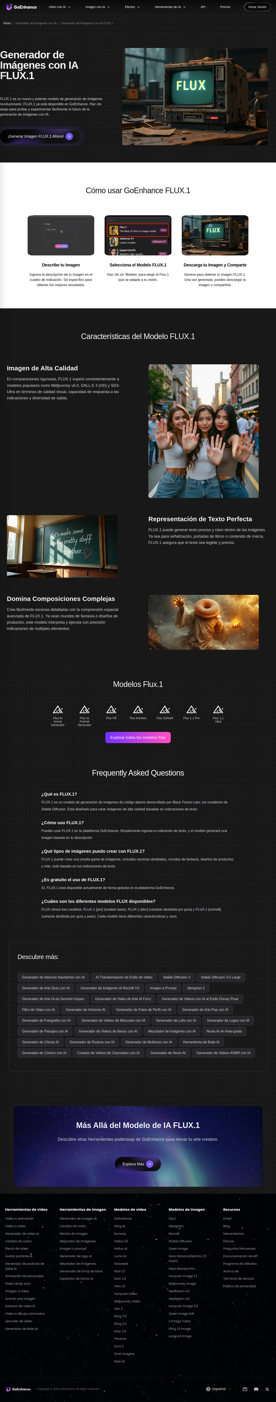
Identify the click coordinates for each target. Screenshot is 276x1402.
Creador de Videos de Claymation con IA (108, 1053)
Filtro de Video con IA (38, 1010)
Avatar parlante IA (19, 1256)
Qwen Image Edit (181, 1313)
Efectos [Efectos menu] (132, 7)
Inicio (7, 23)
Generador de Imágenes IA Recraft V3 (109, 988)
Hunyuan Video (125, 1294)
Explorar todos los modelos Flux (138, 737)
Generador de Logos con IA (228, 1020)
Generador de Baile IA (21, 1329)
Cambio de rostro (18, 1241)
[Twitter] (267, 1389)
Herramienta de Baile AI (201, 1042)
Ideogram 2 (196, 988)
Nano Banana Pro (182, 1269)
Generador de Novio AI (168, 1053)
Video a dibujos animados (25, 1313)
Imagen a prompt (73, 1248)
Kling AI (119, 1226)
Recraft (174, 1234)
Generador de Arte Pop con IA (205, 1010)
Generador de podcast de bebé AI (24, 1266)
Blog (226, 1226)
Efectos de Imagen (74, 1234)
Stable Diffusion (180, 1241)
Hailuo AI (120, 1248)
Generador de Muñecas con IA (148, 1042)
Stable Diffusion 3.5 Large (221, 977)
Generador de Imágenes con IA (36, 23)
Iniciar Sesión (257, 7)
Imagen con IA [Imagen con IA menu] (98, 7)
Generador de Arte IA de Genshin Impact (53, 999)
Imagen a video (17, 1291)
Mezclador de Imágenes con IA (172, 1031)
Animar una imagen (20, 1299)
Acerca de (231, 1271)
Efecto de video (16, 1248)
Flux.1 (172, 1218)
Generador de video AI (22, 1234)
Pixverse (120, 1339)
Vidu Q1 (119, 1286)
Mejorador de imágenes (78, 1241)
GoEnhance (123, 1218)
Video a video (15, 1226)
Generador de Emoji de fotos (81, 1271)
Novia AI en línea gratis (224, 1031)
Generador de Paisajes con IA (45, 1031)
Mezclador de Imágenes (78, 1264)
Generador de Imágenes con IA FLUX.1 (87, 23)
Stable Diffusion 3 (176, 977)
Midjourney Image (182, 1283)
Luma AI (120, 1256)
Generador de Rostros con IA (92, 1042)
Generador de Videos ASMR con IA (223, 1053)
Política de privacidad (239, 1286)
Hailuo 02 (121, 1241)
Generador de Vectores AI (85, 1010)
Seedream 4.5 (179, 1299)
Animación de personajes (24, 1276)
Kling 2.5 (120, 1316)
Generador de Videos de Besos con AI (108, 1031)
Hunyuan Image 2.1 (183, 1276)
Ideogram (176, 1226)
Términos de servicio (238, 1278)
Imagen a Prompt (163, 988)
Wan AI (119, 1361)
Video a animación (19, 1218)
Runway (120, 1234)
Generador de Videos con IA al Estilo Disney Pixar (200, 999)
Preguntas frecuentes (239, 1248)
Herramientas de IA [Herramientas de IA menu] (170, 7)
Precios (225, 7)
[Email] (245, 1389)
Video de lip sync (18, 1283)
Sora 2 (119, 1346)
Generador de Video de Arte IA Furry (123, 999)
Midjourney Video (127, 1301)
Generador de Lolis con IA (176, 1020)
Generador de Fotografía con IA (46, 1020)
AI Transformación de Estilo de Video (124, 977)
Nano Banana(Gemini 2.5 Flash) (188, 1258)
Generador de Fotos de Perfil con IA (143, 1010)
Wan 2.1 (119, 1271)
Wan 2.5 (120, 1331)
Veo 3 (118, 1308)
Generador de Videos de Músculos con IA (113, 1020)
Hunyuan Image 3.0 (183, 1306)
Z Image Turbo (179, 1321)
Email (227, 1218)
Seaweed (121, 1264)
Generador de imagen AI (78, 1218)
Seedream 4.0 (179, 1291)
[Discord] (256, 1389)
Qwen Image (178, 1248)
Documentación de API (240, 1256)
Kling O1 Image (180, 1329)
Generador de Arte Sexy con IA (46, 988)
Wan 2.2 (120, 1278)
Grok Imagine (124, 1354)
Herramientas (233, 1234)
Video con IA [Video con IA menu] (60, 7)
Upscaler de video (18, 1321)
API (203, 7)
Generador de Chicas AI (40, 1042)
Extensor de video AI (20, 1306)
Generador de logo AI (76, 1256)
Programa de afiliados (240, 1264)
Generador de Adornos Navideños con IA (53, 977)
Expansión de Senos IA (76, 1278)
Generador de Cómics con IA (44, 1053)
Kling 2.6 (120, 1324)
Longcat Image (180, 1336)
